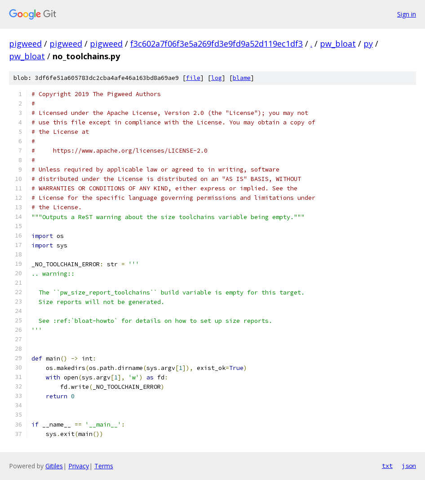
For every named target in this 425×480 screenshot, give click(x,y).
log (216, 78)
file (193, 78)
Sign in (406, 14)
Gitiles (54, 466)
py (368, 43)
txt (387, 466)
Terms (103, 466)
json (409, 466)
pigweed (25, 43)
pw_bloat (338, 43)
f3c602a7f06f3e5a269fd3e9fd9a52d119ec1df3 (216, 43)
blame (242, 78)
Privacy (78, 466)
